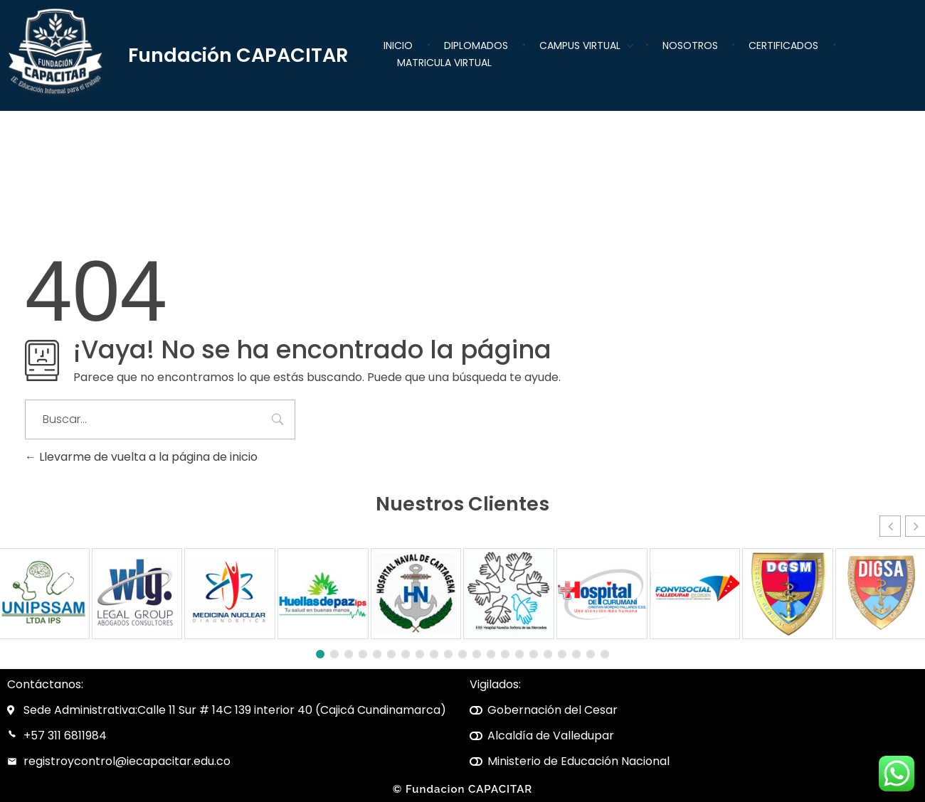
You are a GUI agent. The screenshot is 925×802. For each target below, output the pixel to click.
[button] (890, 526)
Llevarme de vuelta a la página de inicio (141, 457)
